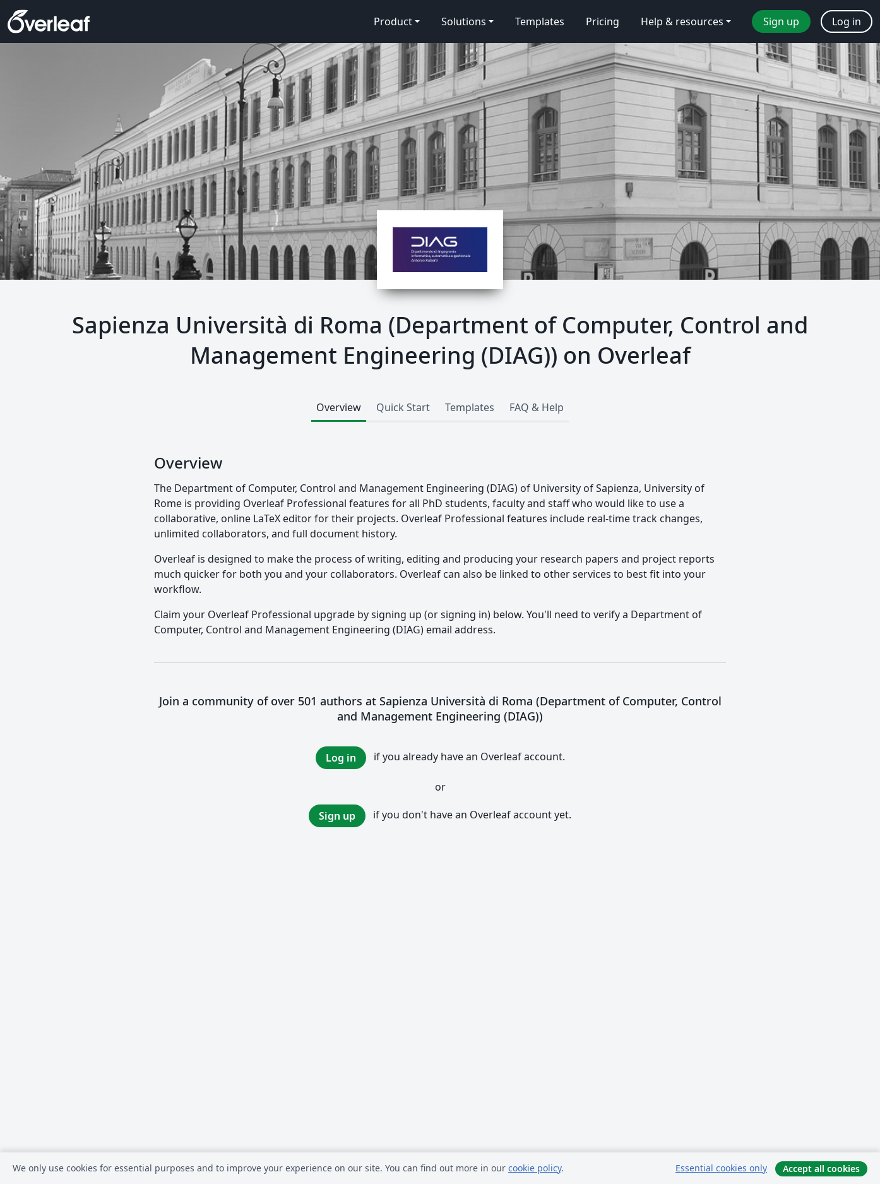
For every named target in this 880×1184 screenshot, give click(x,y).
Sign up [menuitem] (781, 21)
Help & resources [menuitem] (682, 21)
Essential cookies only (721, 1168)
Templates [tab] (469, 407)
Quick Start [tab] (403, 407)
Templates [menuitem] (539, 21)
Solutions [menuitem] (463, 21)
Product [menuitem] (393, 21)
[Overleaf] (49, 21)
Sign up (337, 816)
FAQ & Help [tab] (536, 407)
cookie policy (534, 1168)
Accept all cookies (821, 1169)
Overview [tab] (338, 407)
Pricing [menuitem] (602, 21)
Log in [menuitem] (846, 21)
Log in (341, 758)
